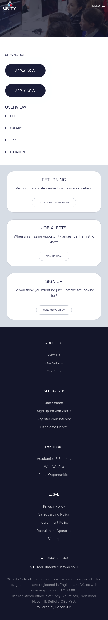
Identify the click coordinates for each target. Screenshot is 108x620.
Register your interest (54, 419)
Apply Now (25, 70)
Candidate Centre (54, 427)
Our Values (54, 363)
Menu (96, 5)
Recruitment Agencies (54, 531)
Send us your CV (54, 309)
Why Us (54, 355)
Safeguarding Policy (54, 514)
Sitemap (54, 539)
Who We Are (54, 467)
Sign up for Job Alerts (54, 411)
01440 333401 (58, 558)
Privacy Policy (54, 506)
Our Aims (54, 371)
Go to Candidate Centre (54, 202)
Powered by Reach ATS (54, 607)
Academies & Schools (54, 459)
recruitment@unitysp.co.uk (58, 567)
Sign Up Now (54, 256)
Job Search (54, 403)
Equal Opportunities (54, 475)
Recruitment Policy (54, 522)
